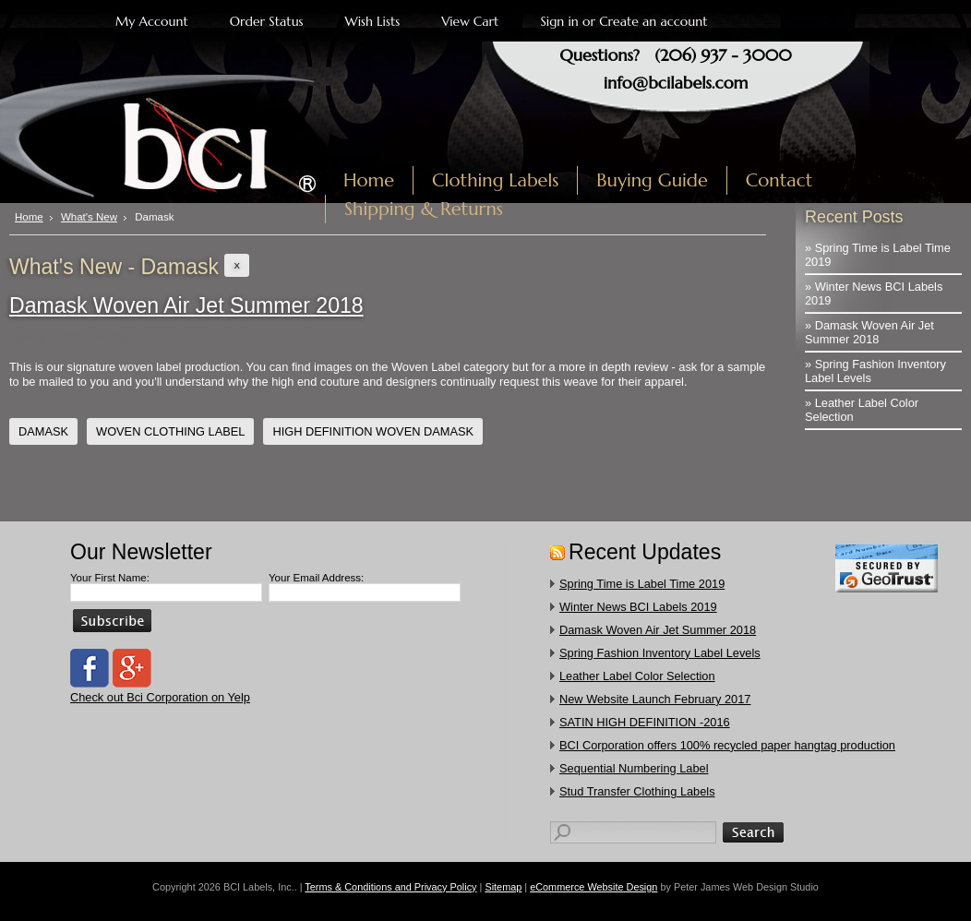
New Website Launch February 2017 (654, 699)
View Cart (469, 21)
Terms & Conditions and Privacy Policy (390, 886)
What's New (89, 216)
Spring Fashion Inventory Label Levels (660, 653)
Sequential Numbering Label (634, 768)
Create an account (653, 21)
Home (29, 216)
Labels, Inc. (169, 135)
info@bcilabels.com (676, 82)
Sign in (559, 21)
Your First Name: (110, 577)
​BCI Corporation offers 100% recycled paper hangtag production (727, 745)
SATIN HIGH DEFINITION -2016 (644, 722)
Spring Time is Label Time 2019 (642, 584)
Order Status (267, 21)
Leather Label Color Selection (637, 676)
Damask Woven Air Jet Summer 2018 (186, 305)
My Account (151, 21)
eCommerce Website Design (593, 886)
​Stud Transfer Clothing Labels (637, 791)
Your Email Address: (316, 577)
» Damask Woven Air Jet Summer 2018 (869, 332)
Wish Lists (373, 21)
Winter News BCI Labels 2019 (638, 607)
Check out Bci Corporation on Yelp (160, 697)
